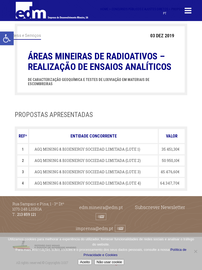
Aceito (85, 262)
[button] (7, 38)
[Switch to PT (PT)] (164, 13)
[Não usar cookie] (195, 251)
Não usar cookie (109, 262)
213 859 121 (26, 214)
